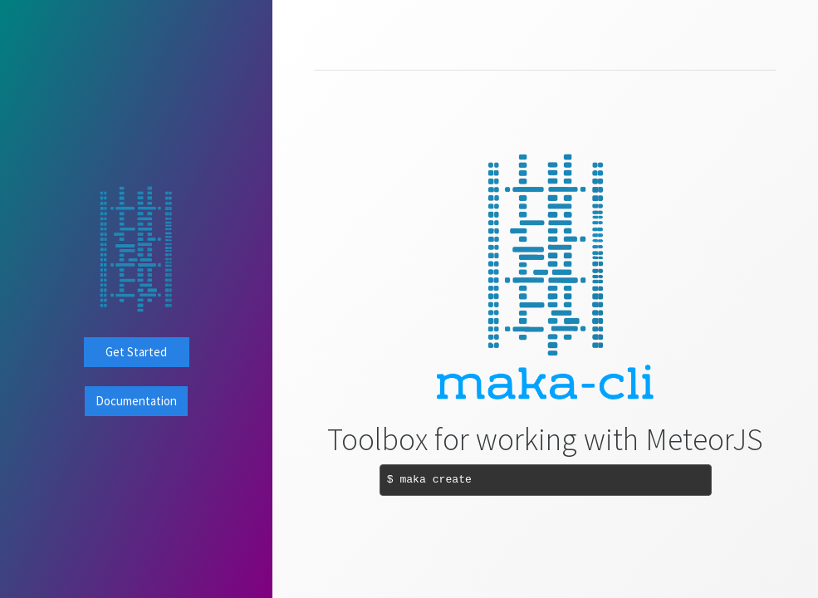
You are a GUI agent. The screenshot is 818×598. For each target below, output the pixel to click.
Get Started (136, 352)
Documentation (136, 401)
